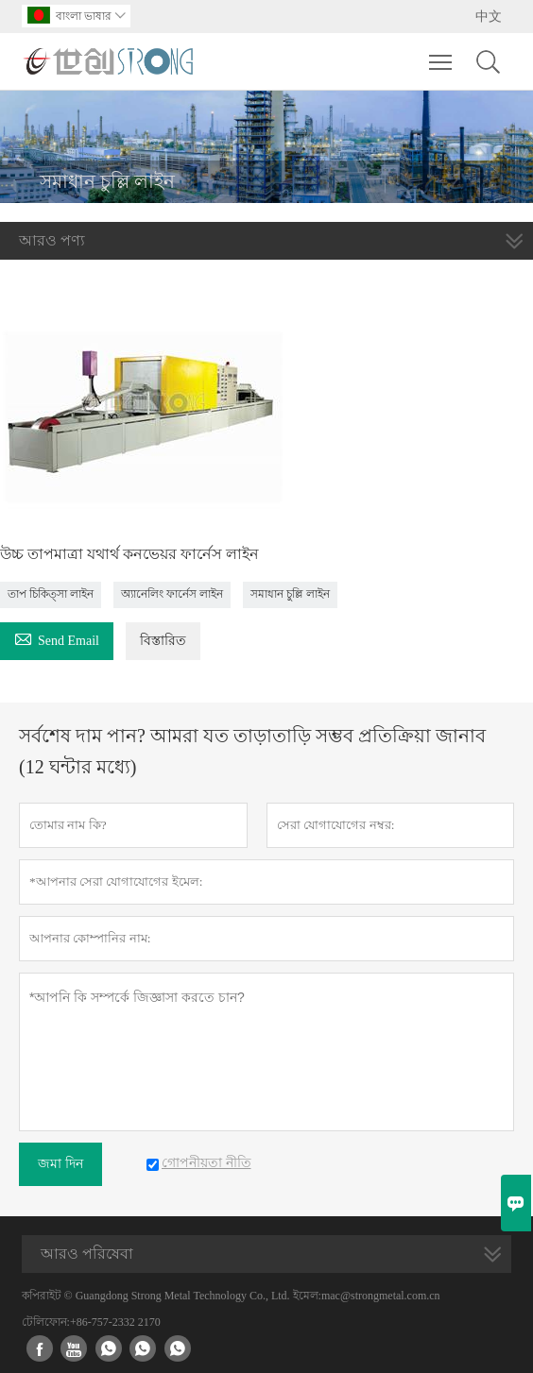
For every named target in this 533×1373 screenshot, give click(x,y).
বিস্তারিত (163, 641)
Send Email (56, 638)
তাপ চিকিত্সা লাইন (51, 594)
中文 (488, 16)
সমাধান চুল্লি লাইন (290, 594)
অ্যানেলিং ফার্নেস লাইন (172, 594)
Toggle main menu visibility (442, 52)
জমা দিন (60, 1164)
